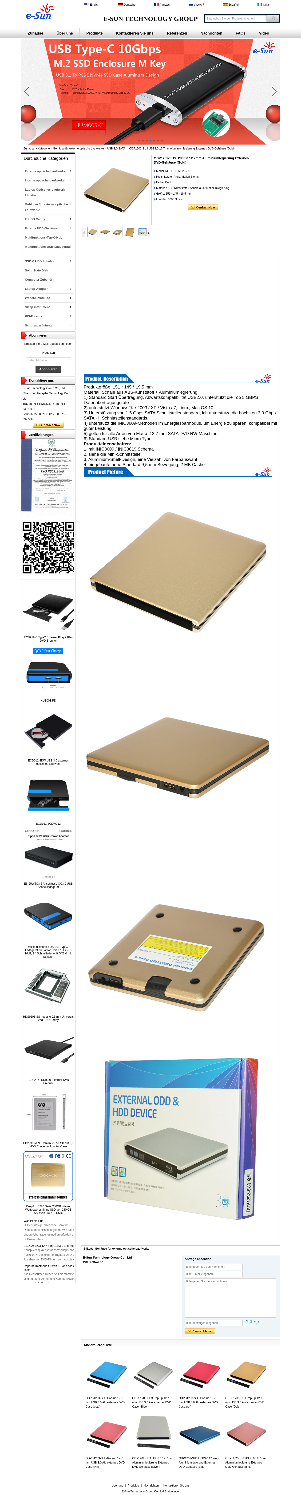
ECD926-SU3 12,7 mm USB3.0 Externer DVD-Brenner (58, 1247)
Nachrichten (211, 33)
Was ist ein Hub (34, 1222)
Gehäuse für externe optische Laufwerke (78, 148)
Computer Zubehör (38, 279)
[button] (139, 140)
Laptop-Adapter (36, 288)
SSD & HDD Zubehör (40, 261)
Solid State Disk (36, 270)
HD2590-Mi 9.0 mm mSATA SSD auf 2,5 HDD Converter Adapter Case (48, 1145)
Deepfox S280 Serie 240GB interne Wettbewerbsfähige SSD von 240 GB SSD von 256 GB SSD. (48, 1210)
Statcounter (172, 1491)
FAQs (241, 33)
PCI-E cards (33, 316)
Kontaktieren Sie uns (134, 33)
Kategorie (44, 148)
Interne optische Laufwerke (44, 180)
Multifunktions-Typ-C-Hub (43, 237)
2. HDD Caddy (35, 219)
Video (264, 33)
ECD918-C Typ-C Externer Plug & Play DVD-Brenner (48, 639)
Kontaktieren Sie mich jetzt (48, 425)
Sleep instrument (37, 307)
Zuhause (35, 33)
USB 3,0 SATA (116, 148)
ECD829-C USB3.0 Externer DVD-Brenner (48, 1081)
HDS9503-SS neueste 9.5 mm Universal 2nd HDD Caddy (48, 1018)
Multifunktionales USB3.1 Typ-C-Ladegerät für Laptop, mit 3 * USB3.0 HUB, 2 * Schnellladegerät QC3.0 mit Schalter (48, 951)
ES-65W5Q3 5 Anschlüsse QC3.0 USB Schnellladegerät (48, 885)
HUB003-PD (48, 700)
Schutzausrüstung (38, 325)
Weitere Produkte (37, 298)
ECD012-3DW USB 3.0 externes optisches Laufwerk (48, 762)
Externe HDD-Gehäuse (41, 228)
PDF (101, 1261)
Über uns (65, 33)
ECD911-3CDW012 (48, 823)
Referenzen (177, 33)
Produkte (94, 33)
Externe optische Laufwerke (45, 171)
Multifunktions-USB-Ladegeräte (48, 246)
